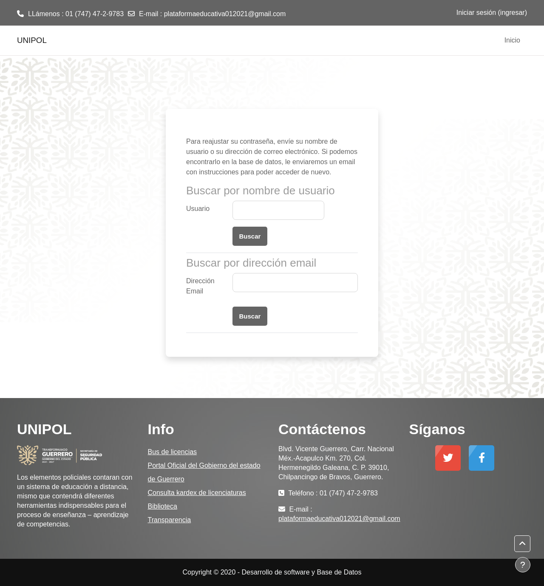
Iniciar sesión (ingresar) (491, 12)
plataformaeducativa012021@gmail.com (225, 13)
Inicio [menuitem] (512, 40)
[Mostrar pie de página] (522, 564)
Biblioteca (162, 506)
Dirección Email (200, 286)
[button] (522, 543)
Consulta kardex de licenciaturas (197, 492)
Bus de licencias (172, 451)
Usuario (198, 208)
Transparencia (169, 519)
